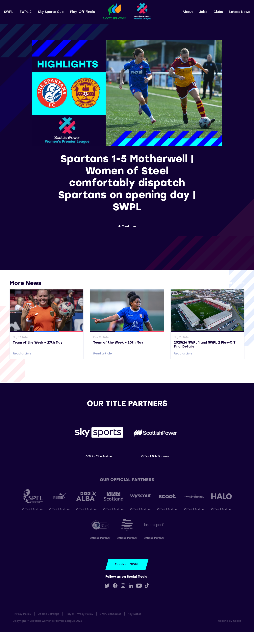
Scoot (237, 620)
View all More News (228, 283)
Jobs (203, 12)
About (188, 12)
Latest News (239, 12)
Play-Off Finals (82, 12)
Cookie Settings (48, 613)
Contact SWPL (127, 564)
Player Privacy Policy (79, 613)
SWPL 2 (25, 12)
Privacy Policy (22, 613)
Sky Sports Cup (51, 12)
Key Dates (134, 613)
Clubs (218, 12)
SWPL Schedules (110, 613)
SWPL (8, 12)
